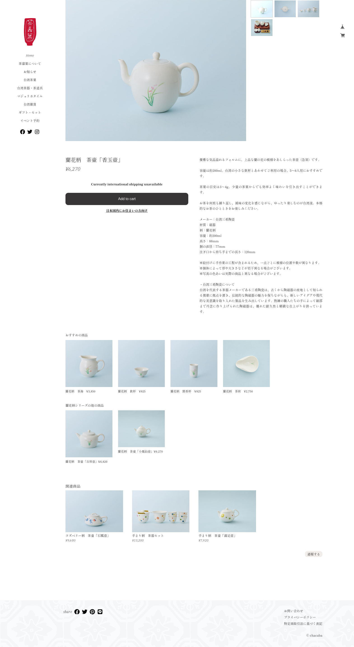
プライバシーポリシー (300, 617)
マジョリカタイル (30, 96)
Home (30, 55)
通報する (313, 554)
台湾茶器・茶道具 (30, 88)
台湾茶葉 (29, 80)
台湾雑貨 (29, 104)
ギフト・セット (30, 112)
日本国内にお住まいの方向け (127, 210)
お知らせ (29, 71)
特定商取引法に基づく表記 (303, 623)
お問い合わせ (293, 611)
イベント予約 (30, 120)
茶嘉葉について (30, 63)
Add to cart (126, 199)
